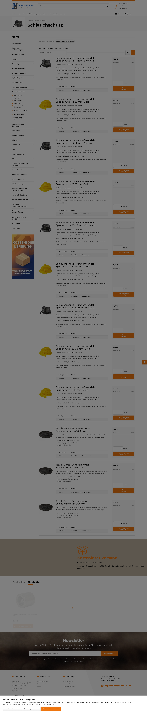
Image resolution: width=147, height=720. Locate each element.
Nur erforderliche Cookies (12, 709)
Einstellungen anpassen (31, 709)
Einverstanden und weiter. (50, 709)
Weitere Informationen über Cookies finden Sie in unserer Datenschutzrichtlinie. (29, 704)
